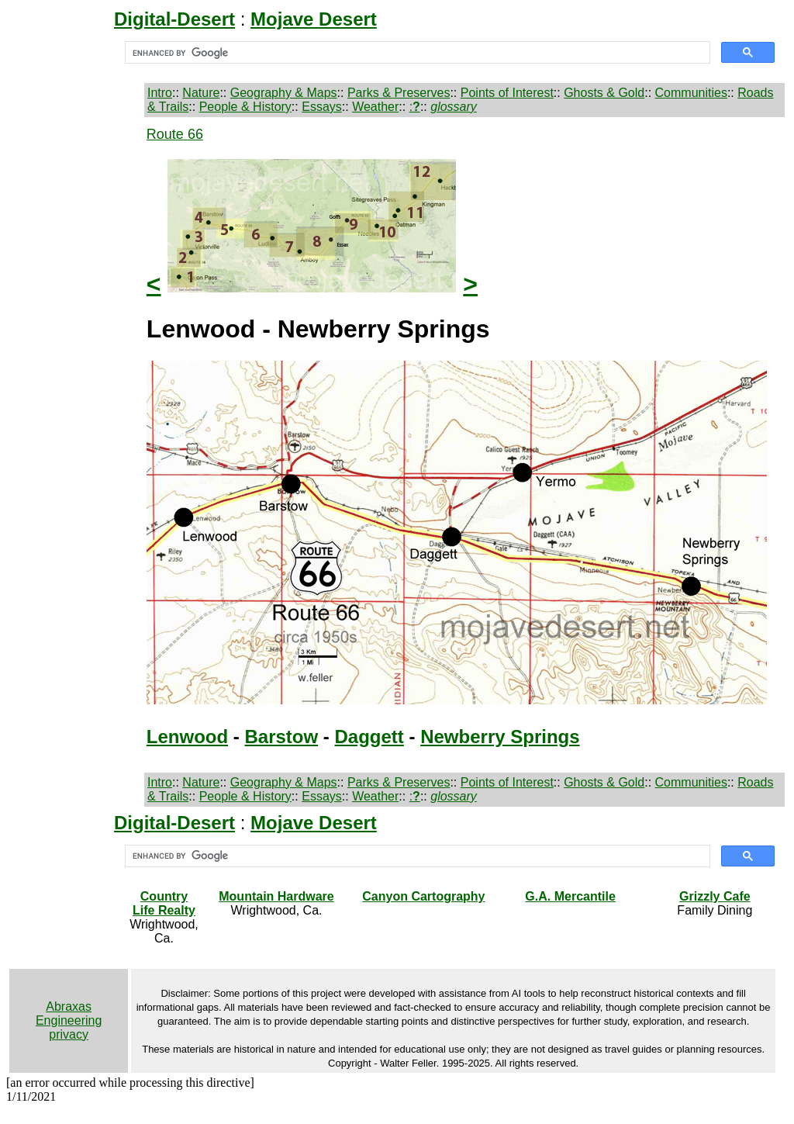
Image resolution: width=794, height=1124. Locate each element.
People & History (245, 106)
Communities (691, 92)
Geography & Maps (283, 92)
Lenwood (187, 736)
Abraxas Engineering (69, 1013)
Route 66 (175, 134)
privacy (68, 1034)
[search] (416, 53)
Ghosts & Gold (604, 92)
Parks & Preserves (398, 92)
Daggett (369, 736)
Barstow (282, 736)
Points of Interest (507, 92)
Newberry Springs (499, 736)
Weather (375, 106)
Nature (200, 92)
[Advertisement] (74, 359)
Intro (159, 92)
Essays (322, 106)
